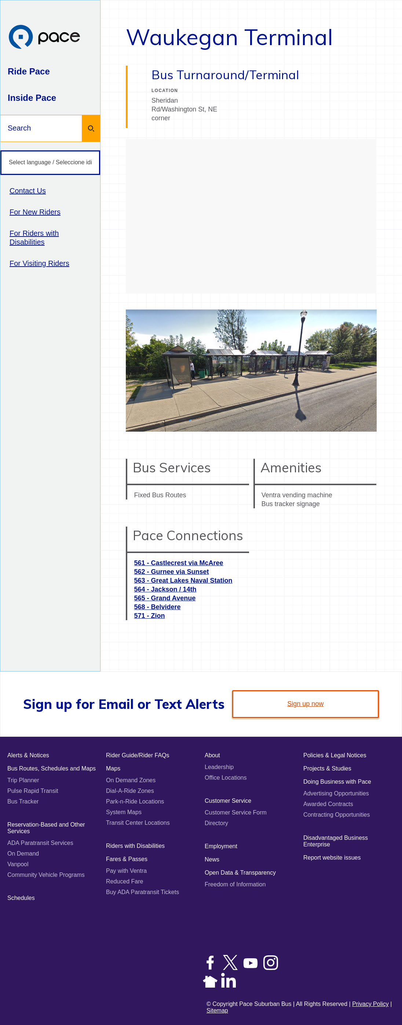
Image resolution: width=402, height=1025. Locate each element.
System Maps (124, 812)
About (212, 755)
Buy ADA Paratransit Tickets (142, 892)
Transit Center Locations (138, 823)
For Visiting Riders (39, 263)
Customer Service (228, 801)
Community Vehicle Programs (46, 875)
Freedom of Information (235, 884)
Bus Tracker (23, 801)
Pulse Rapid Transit (32, 791)
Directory (216, 823)
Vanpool (18, 864)
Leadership (219, 767)
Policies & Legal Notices (334, 755)
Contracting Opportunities (336, 815)
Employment (221, 846)
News (212, 859)
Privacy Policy (370, 1004)
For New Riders (35, 212)
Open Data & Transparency (240, 873)
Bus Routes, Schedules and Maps (51, 768)
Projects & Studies (327, 768)
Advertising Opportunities (336, 793)
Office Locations (225, 778)
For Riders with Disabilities (34, 237)
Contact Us (28, 191)
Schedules (21, 898)
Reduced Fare (124, 881)
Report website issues (332, 857)
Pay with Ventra (126, 871)
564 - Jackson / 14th (165, 589)
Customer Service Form (236, 812)
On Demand (23, 853)
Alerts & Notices (28, 755)
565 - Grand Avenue (164, 598)
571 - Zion (149, 615)
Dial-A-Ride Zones (130, 791)
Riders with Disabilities (135, 846)
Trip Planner (23, 780)
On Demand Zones (131, 780)
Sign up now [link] (305, 703)
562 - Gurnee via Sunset (171, 571)
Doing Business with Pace (337, 782)
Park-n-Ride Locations (135, 801)
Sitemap (217, 1010)
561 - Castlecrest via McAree (178, 563)
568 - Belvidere (157, 607)
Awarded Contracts (328, 804)
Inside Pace (32, 98)
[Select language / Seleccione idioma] (50, 162)
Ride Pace (29, 71)
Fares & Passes (126, 859)
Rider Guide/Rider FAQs (137, 755)
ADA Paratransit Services (40, 843)
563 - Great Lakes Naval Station (183, 580)
